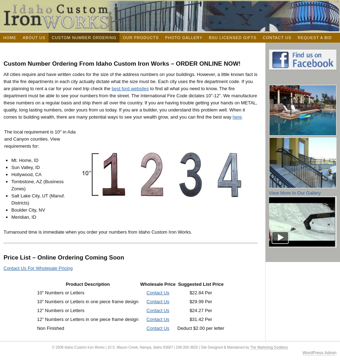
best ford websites (130, 88)
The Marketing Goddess (269, 347)
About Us (34, 38)
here (237, 117)
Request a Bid (315, 38)
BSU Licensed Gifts (232, 38)
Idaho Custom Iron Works (170, 16)
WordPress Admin (319, 352)
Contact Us (277, 38)
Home (9, 38)
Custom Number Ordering (84, 38)
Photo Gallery (184, 38)
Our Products (140, 38)
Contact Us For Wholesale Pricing (38, 268)
